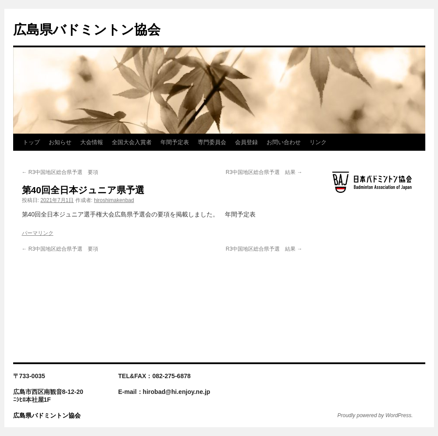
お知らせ (60, 142)
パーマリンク (37, 233)
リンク (318, 142)
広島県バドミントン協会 (86, 29)
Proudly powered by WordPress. (375, 415)
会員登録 (246, 142)
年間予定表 (174, 142)
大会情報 (91, 142)
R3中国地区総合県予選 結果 (264, 172)
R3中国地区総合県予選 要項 (60, 172)
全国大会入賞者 (132, 142)
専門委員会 (212, 142)
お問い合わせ (284, 142)
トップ (31, 142)
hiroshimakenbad (114, 200)
